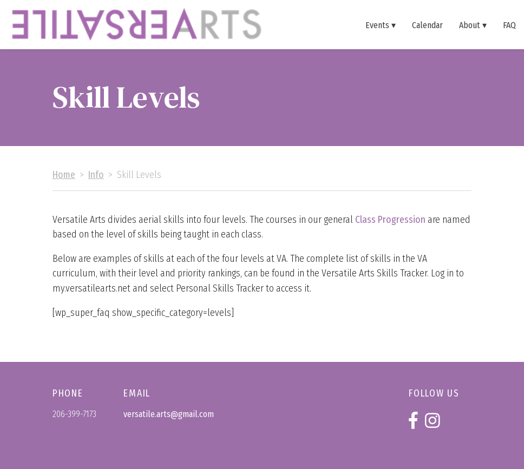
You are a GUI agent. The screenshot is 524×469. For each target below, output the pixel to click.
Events (377, 25)
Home (64, 175)
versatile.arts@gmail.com (168, 414)
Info (96, 175)
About (469, 25)
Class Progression (390, 220)
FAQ (509, 25)
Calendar (427, 25)
